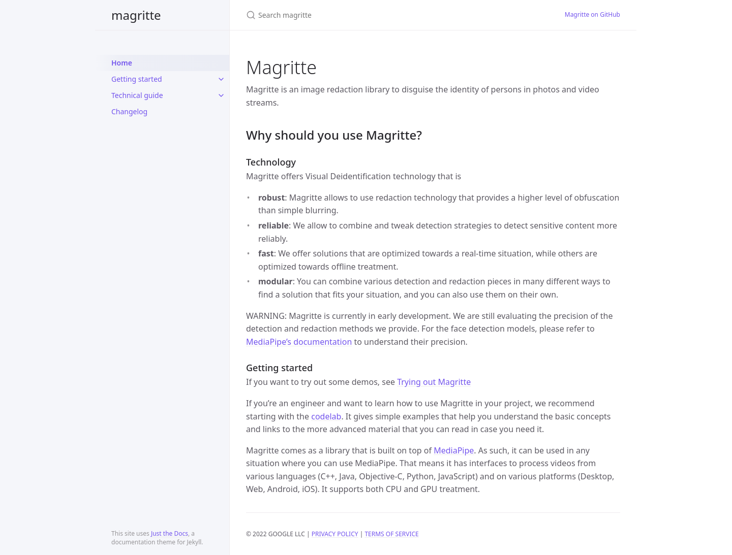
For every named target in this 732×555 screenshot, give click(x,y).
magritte (136, 15)
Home (121, 63)
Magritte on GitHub (592, 14)
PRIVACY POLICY (335, 534)
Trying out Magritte (434, 381)
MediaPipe (454, 450)
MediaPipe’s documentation (299, 341)
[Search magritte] (366, 15)
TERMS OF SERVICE (391, 534)
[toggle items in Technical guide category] (221, 95)
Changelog (129, 111)
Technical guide (137, 95)
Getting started (136, 79)
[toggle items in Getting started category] (221, 79)
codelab (326, 416)
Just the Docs (169, 533)
